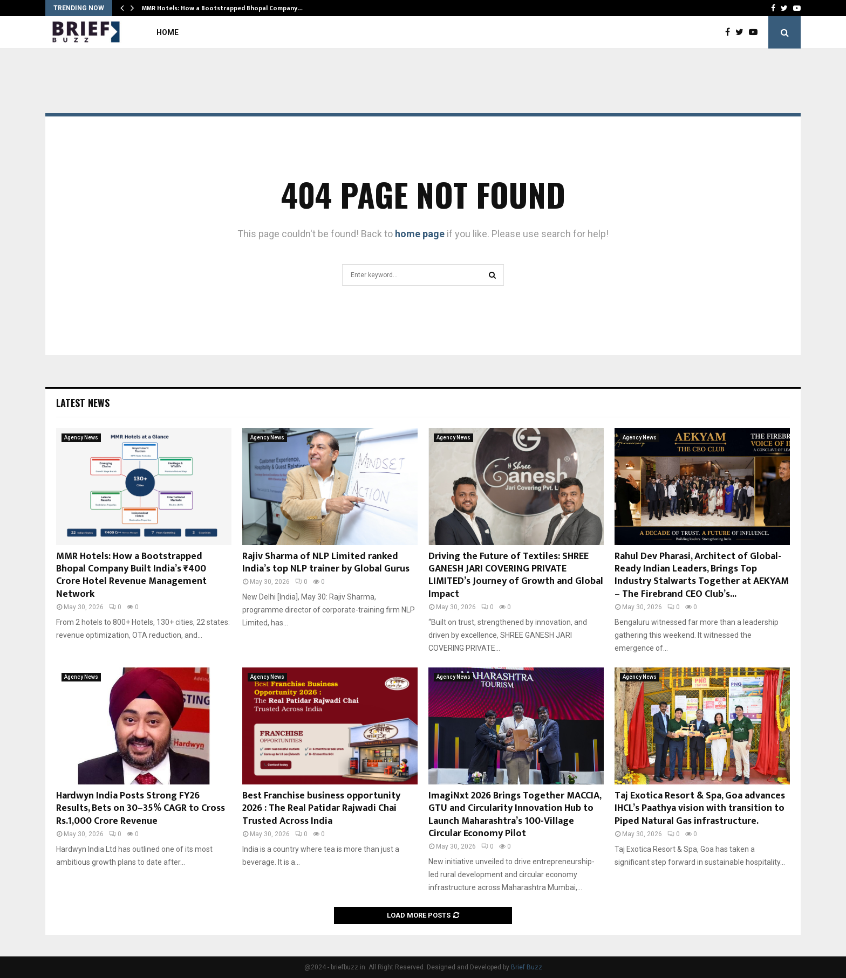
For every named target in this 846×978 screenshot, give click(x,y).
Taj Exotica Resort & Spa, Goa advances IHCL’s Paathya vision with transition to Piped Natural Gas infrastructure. (700, 808)
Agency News (81, 437)
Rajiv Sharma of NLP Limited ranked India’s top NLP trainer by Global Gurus (326, 562)
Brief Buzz (526, 967)
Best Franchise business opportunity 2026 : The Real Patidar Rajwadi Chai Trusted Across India (321, 808)
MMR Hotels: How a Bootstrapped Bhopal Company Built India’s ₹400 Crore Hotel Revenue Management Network (131, 575)
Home (167, 32)
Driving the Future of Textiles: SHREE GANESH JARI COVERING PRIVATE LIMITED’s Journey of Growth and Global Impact (515, 575)
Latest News (83, 403)
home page (420, 233)
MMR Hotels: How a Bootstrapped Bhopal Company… (222, 8)
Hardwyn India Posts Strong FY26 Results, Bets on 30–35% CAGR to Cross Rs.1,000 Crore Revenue (140, 808)
